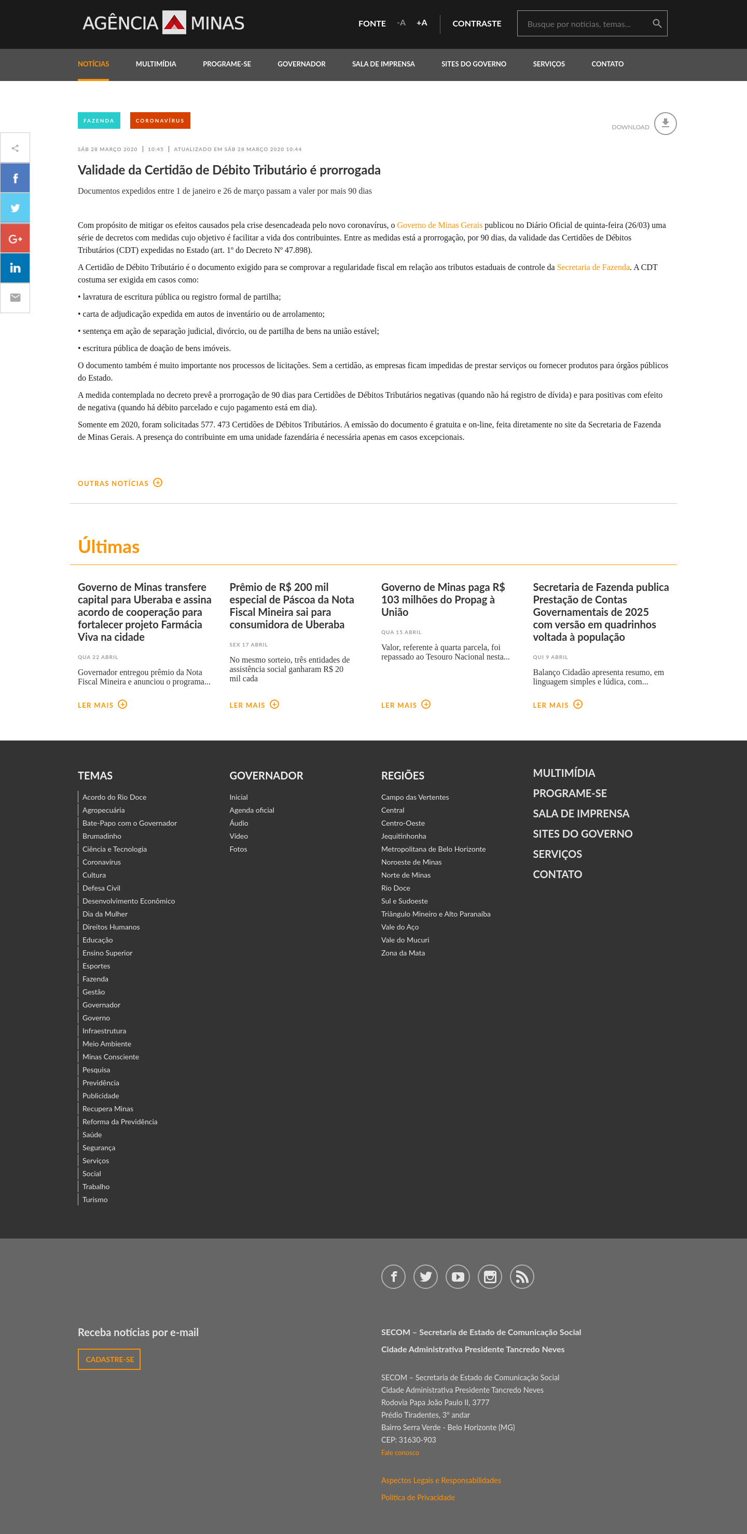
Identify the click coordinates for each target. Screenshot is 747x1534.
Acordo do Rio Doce (114, 796)
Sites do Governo (473, 64)
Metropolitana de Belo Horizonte (433, 848)
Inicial (239, 796)
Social (91, 1173)
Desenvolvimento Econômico (128, 900)
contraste (477, 23)
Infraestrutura (104, 1030)
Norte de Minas (406, 874)
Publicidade (100, 1095)
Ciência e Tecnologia (114, 848)
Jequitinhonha (403, 835)
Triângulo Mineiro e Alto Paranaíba (436, 913)
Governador (101, 1004)
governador (301, 64)
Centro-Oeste (403, 822)
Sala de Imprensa (383, 64)
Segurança (98, 1147)
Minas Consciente (110, 1056)
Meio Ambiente (106, 1043)
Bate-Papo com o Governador (129, 822)
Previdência (100, 1082)
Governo (96, 1017)
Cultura (94, 874)
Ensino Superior (107, 952)
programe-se (227, 64)
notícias (93, 64)
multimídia (156, 64)
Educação (97, 939)
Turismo (95, 1199)
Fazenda (99, 120)
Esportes (96, 965)
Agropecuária (103, 809)
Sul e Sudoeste (404, 900)
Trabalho (96, 1186)
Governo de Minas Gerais (439, 225)
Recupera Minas (107, 1108)
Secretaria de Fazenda (593, 267)
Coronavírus (160, 120)
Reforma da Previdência (120, 1121)
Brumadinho (101, 835)
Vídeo (239, 835)
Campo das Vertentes (415, 796)
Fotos (238, 848)
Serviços (549, 64)
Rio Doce (395, 887)
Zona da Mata (403, 952)
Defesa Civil (101, 887)
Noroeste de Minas (411, 861)
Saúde (92, 1134)
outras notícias (120, 483)
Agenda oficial (252, 809)
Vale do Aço (400, 926)
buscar (657, 24)
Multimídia (564, 772)
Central (393, 809)
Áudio (239, 822)
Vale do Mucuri (405, 939)
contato (608, 64)
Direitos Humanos (111, 926)
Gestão (93, 991)
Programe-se (570, 793)
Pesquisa (96, 1069)
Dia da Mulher (105, 913)
